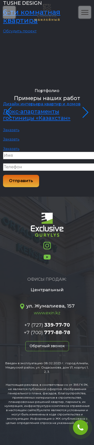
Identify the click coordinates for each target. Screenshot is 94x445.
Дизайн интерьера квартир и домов (41, 104)
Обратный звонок (47, 346)
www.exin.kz (47, 312)
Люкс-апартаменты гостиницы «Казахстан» (36, 114)
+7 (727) (47, 325)
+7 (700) (47, 332)
